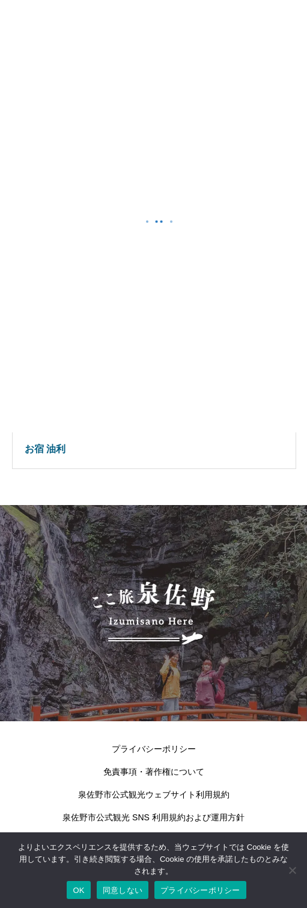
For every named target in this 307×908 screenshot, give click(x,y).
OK (78, 890)
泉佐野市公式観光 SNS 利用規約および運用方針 (153, 817)
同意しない (122, 890)
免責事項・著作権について (153, 771)
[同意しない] (292, 870)
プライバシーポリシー (154, 749)
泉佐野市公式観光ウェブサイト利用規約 (153, 794)
